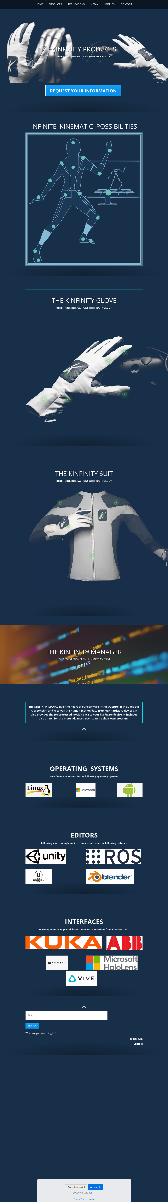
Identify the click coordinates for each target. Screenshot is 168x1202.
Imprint (91, 1199)
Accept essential (76, 1187)
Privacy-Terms (80, 1199)
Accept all (95, 1187)
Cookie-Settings (82, 1192)
